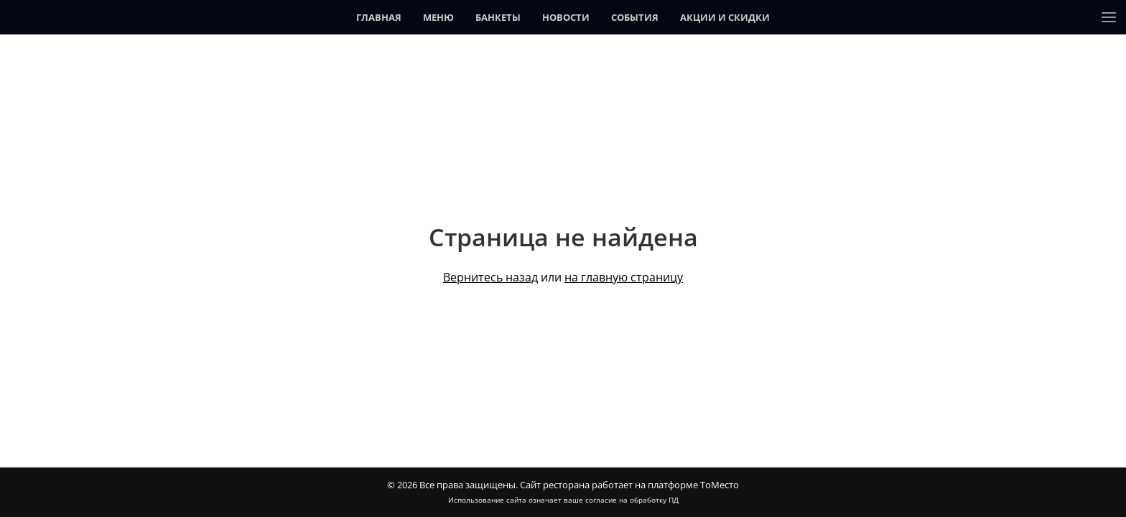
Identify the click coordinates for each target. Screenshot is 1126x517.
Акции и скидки (725, 17)
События (635, 17)
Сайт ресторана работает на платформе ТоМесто (629, 484)
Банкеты (498, 17)
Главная (378, 17)
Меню (438, 17)
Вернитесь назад (490, 277)
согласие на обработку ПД (632, 500)
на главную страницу (623, 277)
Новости (566, 17)
